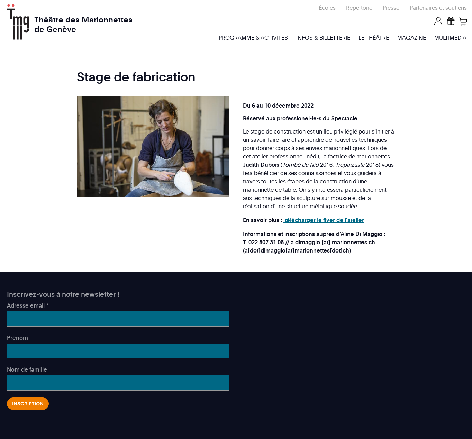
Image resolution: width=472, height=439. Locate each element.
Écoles (327, 7)
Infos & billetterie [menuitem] (323, 38)
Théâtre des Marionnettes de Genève (83, 20)
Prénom (17, 337)
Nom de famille (27, 369)
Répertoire (359, 7)
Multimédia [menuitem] (450, 38)
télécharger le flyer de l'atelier (323, 220)
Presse (391, 7)
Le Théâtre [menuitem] (373, 38)
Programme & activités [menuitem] (253, 38)
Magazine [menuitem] (411, 38)
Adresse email (27, 305)
